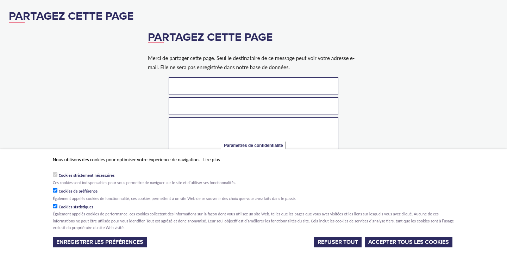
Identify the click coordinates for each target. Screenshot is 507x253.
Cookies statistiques (76, 207)
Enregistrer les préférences (99, 242)
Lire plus (212, 160)
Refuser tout (338, 242)
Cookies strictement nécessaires (87, 175)
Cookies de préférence (78, 191)
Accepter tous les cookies (408, 242)
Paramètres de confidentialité (253, 145)
